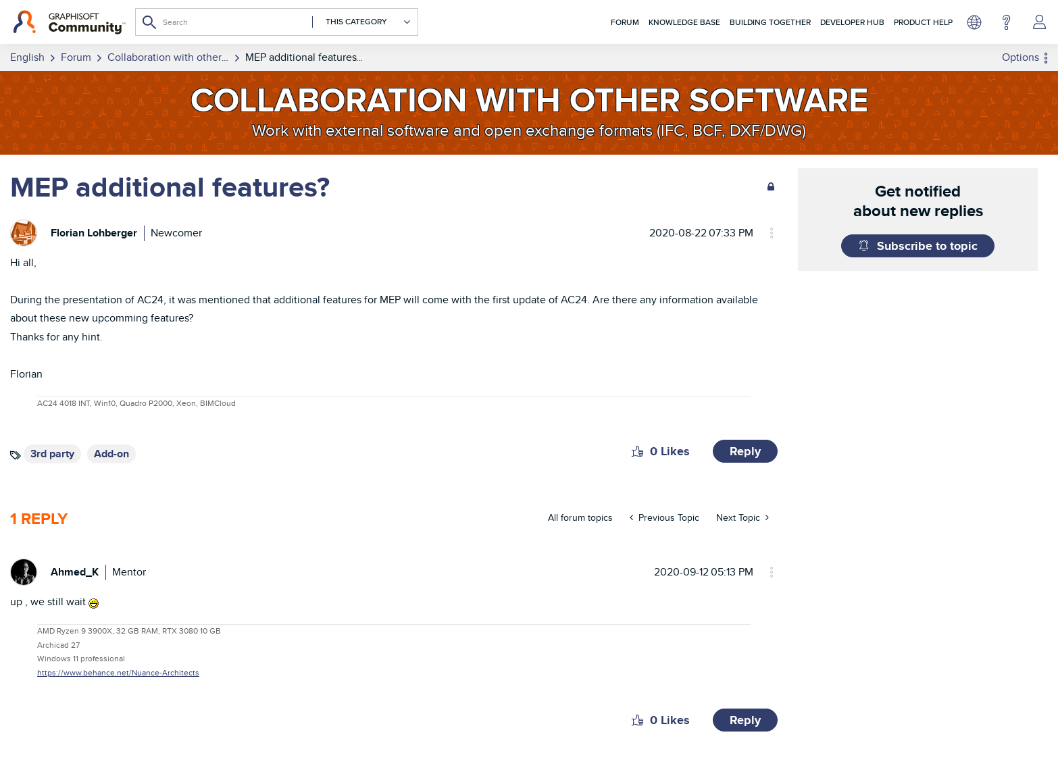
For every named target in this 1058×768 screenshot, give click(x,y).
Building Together (770, 22)
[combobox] (276, 22)
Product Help (923, 22)
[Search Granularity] (362, 22)
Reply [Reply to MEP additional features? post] (745, 451)
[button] (637, 451)
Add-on (111, 453)
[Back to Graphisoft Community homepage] (69, 22)
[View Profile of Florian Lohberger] (94, 232)
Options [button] (1020, 57)
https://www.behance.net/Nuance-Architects (118, 672)
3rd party (52, 453)
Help (1006, 22)
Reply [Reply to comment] (745, 720)
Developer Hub (852, 22)
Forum (625, 22)
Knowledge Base (684, 22)
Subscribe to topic (927, 246)
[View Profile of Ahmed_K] (75, 572)
